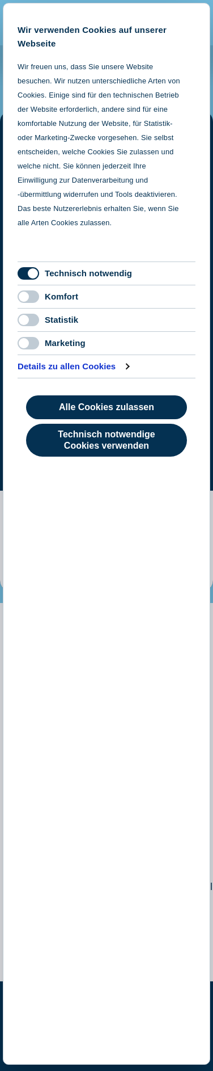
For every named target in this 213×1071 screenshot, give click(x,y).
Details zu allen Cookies (67, 366)
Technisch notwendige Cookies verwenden (106, 439)
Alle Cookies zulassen (106, 407)
